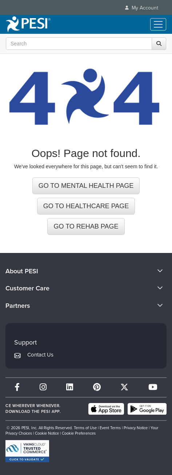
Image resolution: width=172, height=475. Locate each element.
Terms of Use (85, 428)
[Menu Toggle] (158, 24)
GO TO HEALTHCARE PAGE (86, 206)
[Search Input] (84, 43)
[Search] (159, 43)
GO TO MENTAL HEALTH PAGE (86, 185)
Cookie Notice (47, 433)
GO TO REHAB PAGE (85, 226)
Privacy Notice (136, 428)
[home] (28, 24)
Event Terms (110, 428)
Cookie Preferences (79, 433)
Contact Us (40, 355)
